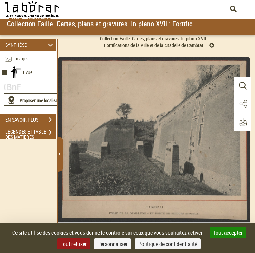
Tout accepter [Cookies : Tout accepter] (228, 232)
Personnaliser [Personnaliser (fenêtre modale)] (112, 244)
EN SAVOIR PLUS (30, 120)
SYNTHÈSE (30, 45)
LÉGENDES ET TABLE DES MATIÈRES (30, 133)
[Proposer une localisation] (37, 99)
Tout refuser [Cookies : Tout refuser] (73, 244)
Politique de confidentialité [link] (167, 244)
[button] (242, 86)
